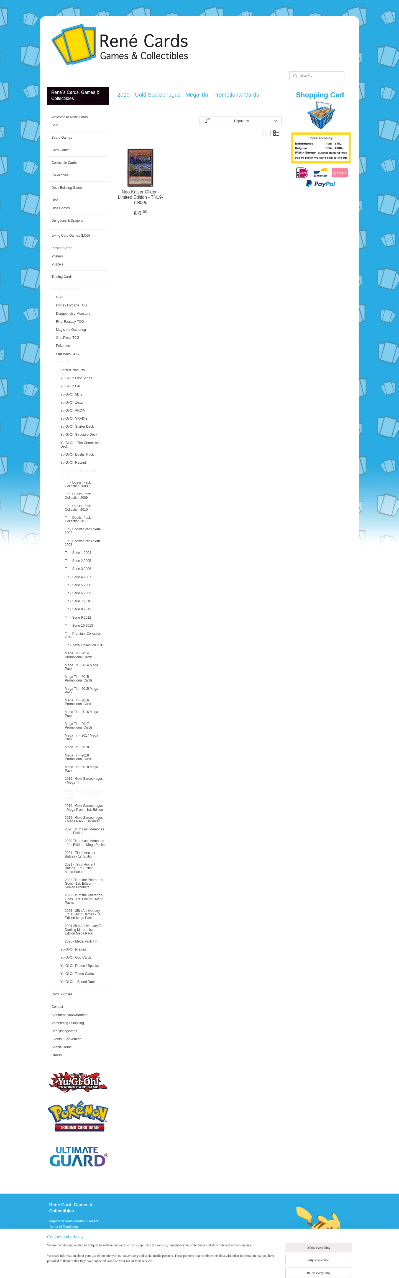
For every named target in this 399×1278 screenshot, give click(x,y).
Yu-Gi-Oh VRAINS (74, 418)
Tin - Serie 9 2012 (78, 617)
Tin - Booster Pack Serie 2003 (83, 543)
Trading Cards (62, 277)
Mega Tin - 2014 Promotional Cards (78, 655)
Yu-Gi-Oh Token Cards (77, 974)
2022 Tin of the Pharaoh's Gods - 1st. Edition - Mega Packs (84, 898)
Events (54, 1248)
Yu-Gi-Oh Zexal (71, 402)
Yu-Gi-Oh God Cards (75, 957)
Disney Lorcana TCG (71, 305)
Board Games (62, 138)
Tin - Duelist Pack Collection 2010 (78, 508)
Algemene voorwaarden (69, 1015)
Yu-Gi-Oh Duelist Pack (77, 454)
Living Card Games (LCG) (71, 235)
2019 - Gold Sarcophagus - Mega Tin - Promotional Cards (84, 794)
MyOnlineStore (269, 1267)
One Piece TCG (67, 338)
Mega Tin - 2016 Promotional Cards (78, 702)
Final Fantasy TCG (70, 322)
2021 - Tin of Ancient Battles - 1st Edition (80, 854)
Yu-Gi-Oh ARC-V (72, 410)
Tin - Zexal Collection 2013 (84, 645)
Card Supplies (62, 994)
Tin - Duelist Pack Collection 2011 (78, 519)
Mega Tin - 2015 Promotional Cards (78, 678)
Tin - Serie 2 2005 (78, 561)
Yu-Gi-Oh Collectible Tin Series (78, 472)
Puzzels (57, 264)
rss (207, 1267)
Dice (55, 200)
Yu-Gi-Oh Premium (74, 949)
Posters (57, 256)
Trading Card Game (66, 289)
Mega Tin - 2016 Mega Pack (81, 713)
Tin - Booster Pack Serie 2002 (83, 531)
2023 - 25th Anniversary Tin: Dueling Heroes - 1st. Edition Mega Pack (84, 914)
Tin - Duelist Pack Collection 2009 (78, 496)
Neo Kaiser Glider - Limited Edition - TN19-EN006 (140, 197)
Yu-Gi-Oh (63, 362)
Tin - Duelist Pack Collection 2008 (78, 484)
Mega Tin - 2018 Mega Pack (81, 769)
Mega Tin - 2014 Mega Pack (81, 667)
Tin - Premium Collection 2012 (83, 635)
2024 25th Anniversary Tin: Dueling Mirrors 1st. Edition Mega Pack (84, 929)
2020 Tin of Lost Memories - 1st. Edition (84, 831)
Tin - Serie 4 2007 (78, 577)
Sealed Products (72, 370)
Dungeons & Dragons (67, 221)
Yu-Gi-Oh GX (70, 386)
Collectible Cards (64, 163)
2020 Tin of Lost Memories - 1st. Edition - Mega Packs (84, 842)
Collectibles (60, 175)
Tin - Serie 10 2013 (79, 626)
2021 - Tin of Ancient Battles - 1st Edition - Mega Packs (80, 868)
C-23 (59, 297)
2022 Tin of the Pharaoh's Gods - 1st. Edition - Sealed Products (84, 883)
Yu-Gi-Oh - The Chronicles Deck (79, 444)
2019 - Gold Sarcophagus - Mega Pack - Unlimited (84, 819)
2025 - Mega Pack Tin (81, 941)
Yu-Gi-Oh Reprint (73, 462)
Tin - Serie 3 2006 (78, 569)
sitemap (197, 1267)
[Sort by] (240, 121)
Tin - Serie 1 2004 (78, 553)
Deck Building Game (67, 188)
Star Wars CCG (67, 354)
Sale (55, 125)
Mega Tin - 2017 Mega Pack (81, 737)
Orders (57, 1055)
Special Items (61, 1047)
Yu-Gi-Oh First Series (76, 378)
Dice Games (61, 208)
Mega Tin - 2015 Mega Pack (81, 690)
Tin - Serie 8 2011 (78, 609)
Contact (57, 1007)
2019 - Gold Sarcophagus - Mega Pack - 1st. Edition (84, 807)
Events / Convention (66, 1039)
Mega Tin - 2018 (77, 747)
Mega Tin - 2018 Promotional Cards (78, 757)
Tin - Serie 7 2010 (78, 601)
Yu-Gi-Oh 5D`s (71, 394)
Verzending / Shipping (68, 1023)
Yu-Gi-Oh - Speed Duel (77, 982)
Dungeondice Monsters (73, 314)
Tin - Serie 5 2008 (78, 585)
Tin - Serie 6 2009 (78, 593)
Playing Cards (62, 248)
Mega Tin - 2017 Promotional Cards (78, 725)
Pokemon (63, 346)
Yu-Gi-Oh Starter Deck (77, 426)
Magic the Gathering (71, 330)
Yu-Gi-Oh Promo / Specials (80, 966)
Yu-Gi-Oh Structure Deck (78, 435)
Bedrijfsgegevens (64, 1031)
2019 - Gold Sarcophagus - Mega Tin (84, 780)
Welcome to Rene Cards (70, 117)
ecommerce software (226, 1267)
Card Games (61, 150)
